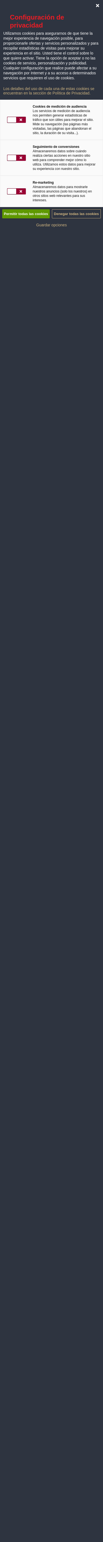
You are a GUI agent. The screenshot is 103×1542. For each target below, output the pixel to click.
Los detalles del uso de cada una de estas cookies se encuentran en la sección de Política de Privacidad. (48, 90)
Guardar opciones (51, 225)
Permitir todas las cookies (26, 214)
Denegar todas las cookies (76, 214)
